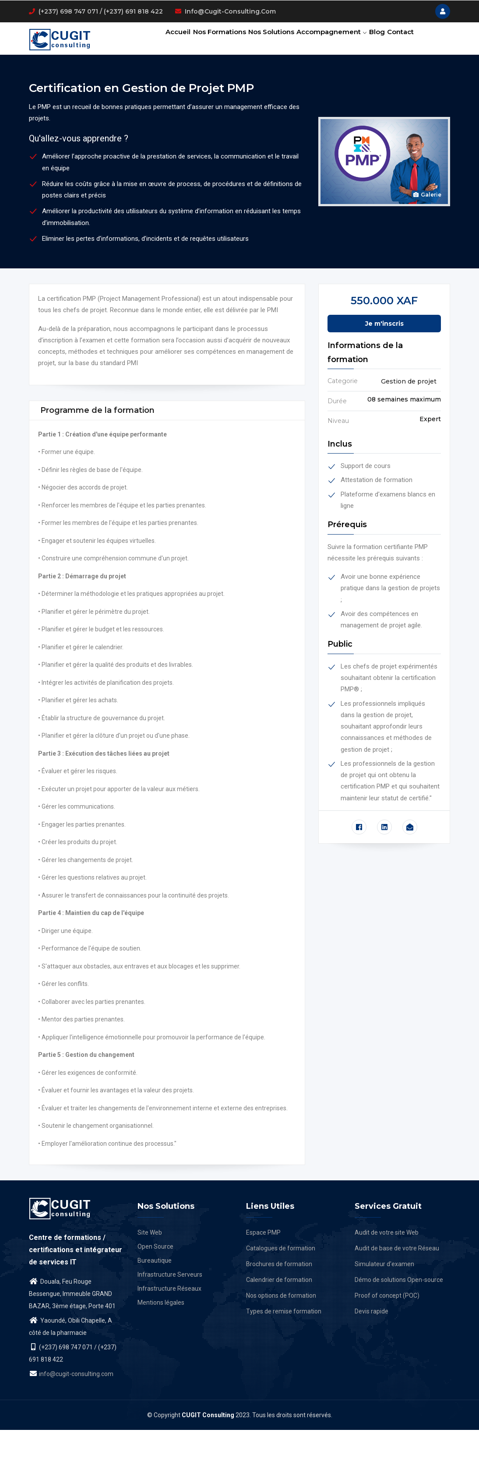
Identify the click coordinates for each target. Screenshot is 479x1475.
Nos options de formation (281, 1340)
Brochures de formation (279, 1309)
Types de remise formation (283, 1356)
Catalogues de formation (280, 1293)
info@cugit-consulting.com (230, 11)
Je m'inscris (384, 369)
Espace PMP (263, 1277)
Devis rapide (371, 1356)
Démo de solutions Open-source (399, 1324)
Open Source (155, 1291)
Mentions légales (160, 1347)
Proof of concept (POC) (387, 1340)
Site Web (149, 1277)
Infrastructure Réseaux (169, 1333)
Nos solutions (257, 42)
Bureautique (154, 1305)
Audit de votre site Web (387, 1277)
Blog (371, 42)
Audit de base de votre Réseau (397, 1293)
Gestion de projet (409, 426)
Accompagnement (322, 42)
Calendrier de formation (279, 1324)
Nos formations (200, 42)
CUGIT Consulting (208, 1460)
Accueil (154, 42)
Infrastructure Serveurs (169, 1319)
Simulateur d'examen (384, 1309)
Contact (155, 80)
